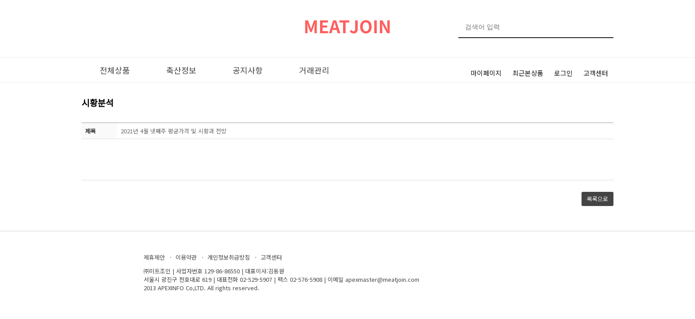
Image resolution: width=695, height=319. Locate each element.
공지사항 (248, 70)
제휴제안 (154, 257)
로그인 (563, 73)
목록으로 (597, 199)
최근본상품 (527, 73)
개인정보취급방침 (228, 257)
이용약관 (186, 257)
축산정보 (181, 70)
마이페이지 (486, 73)
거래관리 (314, 70)
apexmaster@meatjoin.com (382, 279)
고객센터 (595, 73)
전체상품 (115, 70)
